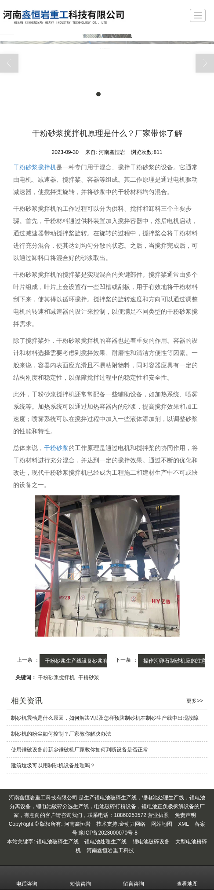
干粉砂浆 (56, 447)
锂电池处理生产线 (105, 842)
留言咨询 (133, 877)
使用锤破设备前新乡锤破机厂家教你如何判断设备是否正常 (79, 750)
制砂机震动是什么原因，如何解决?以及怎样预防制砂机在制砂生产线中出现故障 (105, 718)
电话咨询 (26, 877)
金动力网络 (132, 824)
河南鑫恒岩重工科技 (110, 850)
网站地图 (161, 824)
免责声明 (185, 815)
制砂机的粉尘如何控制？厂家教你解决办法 (61, 734)
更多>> (194, 701)
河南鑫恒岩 (77, 824)
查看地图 (187, 877)
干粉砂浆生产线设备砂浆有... (78, 661)
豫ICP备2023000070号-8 (108, 833)
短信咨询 (80, 877)
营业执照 (158, 815)
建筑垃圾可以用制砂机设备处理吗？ (53, 765)
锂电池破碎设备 (151, 842)
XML (183, 824)
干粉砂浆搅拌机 (34, 167)
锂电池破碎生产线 (57, 842)
